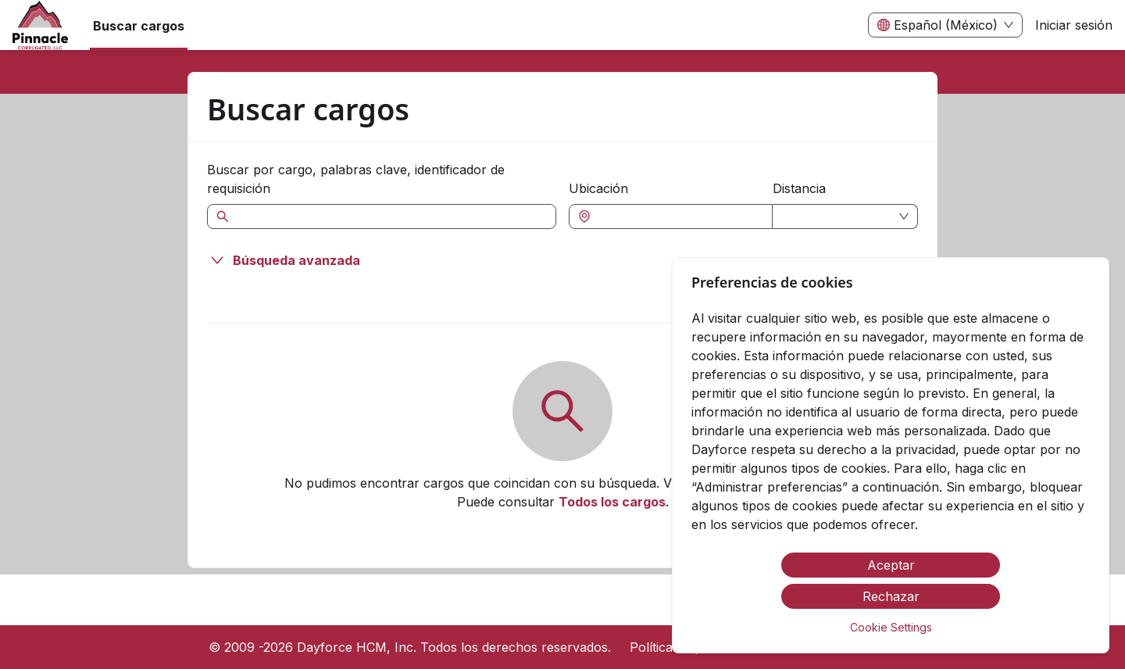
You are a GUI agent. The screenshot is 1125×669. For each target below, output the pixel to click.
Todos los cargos (612, 502)
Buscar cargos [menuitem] (138, 26)
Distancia (799, 188)
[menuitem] (40, 26)
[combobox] (678, 216)
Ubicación (598, 188)
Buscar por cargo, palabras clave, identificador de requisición (356, 179)
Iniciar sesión (1073, 25)
